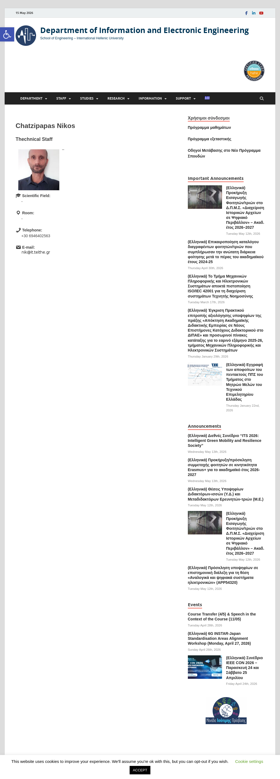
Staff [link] (61, 98)
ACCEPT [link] (140, 770)
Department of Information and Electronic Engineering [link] (144, 30)
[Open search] (262, 98)
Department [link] (31, 98)
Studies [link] (87, 98)
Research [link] (116, 98)
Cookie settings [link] (249, 761)
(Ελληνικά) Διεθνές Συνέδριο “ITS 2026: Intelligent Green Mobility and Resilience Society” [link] (224, 440)
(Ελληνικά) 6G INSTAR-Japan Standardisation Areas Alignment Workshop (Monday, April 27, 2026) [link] (219, 638)
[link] (7, 34)
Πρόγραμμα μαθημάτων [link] (209, 127)
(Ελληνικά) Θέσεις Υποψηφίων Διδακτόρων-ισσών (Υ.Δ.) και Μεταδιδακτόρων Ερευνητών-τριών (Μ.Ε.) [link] (226, 494)
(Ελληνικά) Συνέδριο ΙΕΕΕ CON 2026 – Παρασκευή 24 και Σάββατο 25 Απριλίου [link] (244, 668)
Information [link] (150, 98)
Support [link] (183, 98)
